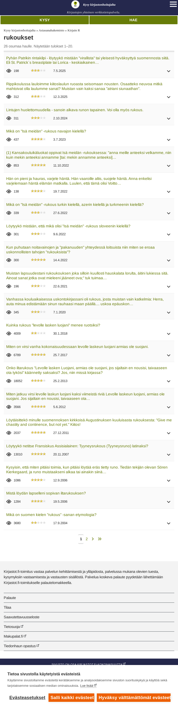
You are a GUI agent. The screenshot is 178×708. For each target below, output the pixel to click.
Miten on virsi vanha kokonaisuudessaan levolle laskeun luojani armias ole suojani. (77, 346)
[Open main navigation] (173, 4)
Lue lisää (86, 685)
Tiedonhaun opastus (20, 646)
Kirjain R (74, 30)
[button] (169, 73)
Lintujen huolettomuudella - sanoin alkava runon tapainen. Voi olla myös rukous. (74, 110)
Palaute (10, 598)
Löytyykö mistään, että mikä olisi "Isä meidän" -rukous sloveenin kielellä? (68, 226)
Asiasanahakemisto (51, 30)
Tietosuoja (12, 626)
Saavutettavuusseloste (21, 617)
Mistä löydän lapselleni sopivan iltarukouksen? (46, 493)
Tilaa (7, 607)
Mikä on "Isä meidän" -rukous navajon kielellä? (46, 131)
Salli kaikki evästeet (72, 697)
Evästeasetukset (27, 697)
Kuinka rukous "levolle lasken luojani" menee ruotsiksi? (53, 325)
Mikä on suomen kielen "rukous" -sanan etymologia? (51, 515)
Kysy (45, 20)
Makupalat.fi (13, 636)
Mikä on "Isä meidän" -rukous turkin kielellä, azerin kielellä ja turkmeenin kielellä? (75, 204)
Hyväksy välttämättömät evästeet (135, 697)
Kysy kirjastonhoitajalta (19, 30)
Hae (133, 20)
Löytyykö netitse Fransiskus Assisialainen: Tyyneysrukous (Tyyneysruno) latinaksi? (77, 446)
